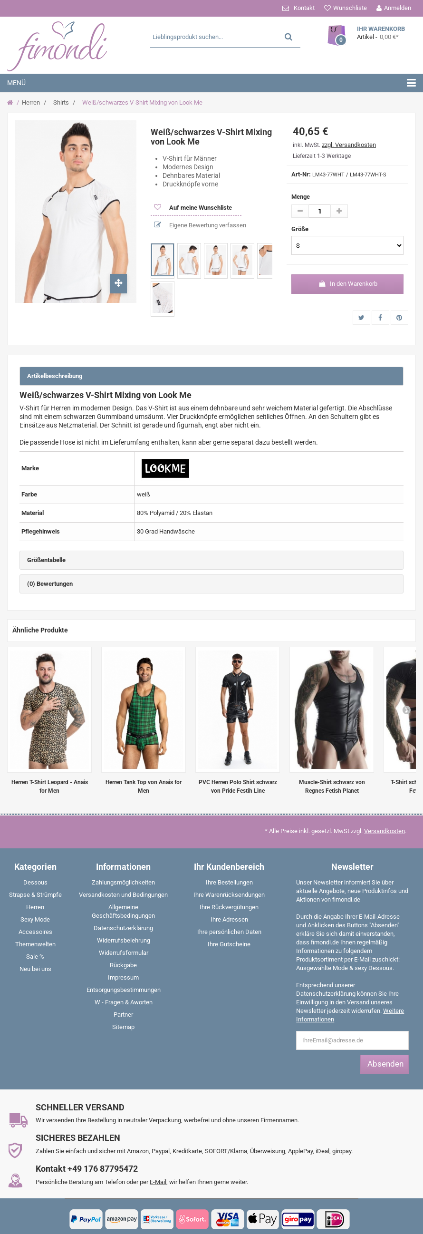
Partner (123, 1014)
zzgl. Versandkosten (349, 144)
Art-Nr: (301, 174)
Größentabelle (46, 560)
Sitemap (123, 1026)
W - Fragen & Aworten (124, 1002)
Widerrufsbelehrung (123, 940)
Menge (300, 196)
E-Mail (158, 1181)
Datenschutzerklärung (123, 928)
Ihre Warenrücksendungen (229, 894)
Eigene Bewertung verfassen (207, 225)
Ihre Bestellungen (229, 882)
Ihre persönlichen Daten (229, 931)
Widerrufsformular (123, 952)
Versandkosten (384, 831)
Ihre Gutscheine (229, 944)
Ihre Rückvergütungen (229, 907)
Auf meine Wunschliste (200, 207)
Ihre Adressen (229, 919)
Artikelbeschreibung (54, 375)
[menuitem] (35, 884)
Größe (300, 229)
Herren (31, 102)
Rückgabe (123, 965)
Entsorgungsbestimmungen (124, 989)
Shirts (61, 102)
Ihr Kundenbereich (229, 867)
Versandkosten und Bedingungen (123, 894)
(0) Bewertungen (50, 583)
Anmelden (397, 7)
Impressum (123, 977)
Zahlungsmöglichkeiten (123, 882)
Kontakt (304, 7)
